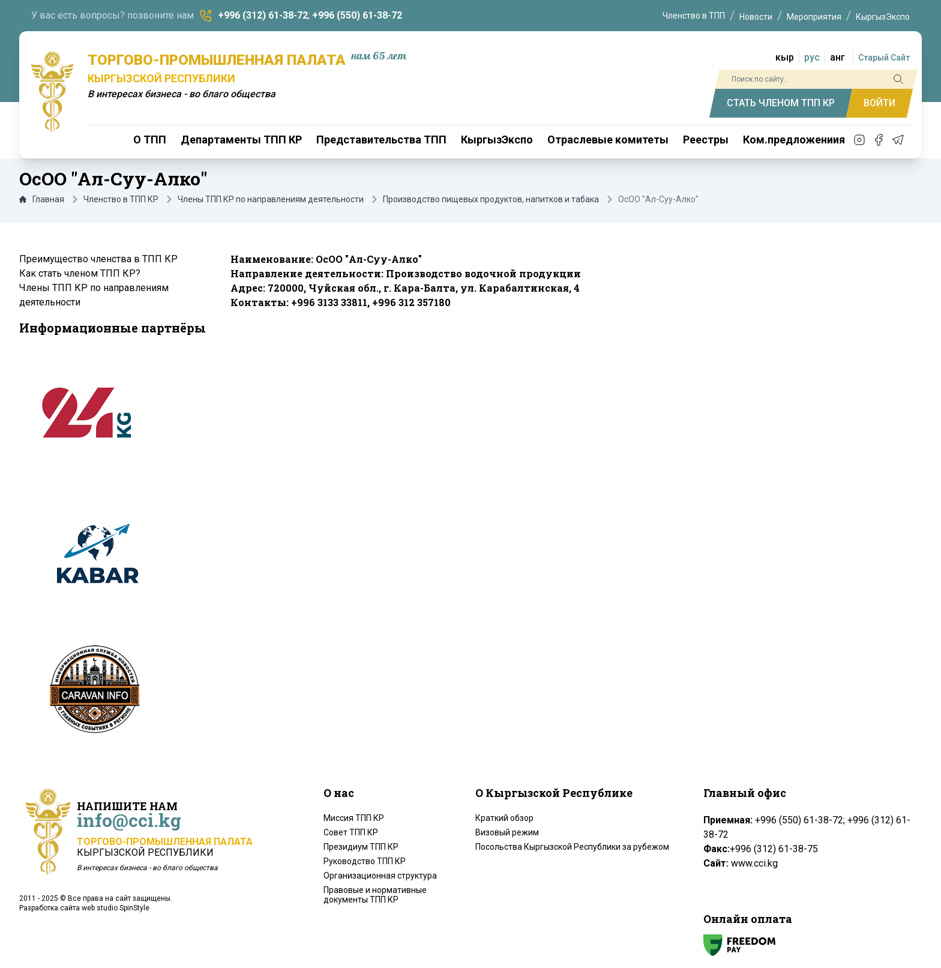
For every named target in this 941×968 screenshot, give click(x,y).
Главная (41, 199)
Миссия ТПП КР (353, 818)
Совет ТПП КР (350, 832)
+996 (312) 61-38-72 (263, 15)
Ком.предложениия (794, 139)
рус (812, 57)
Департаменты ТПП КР (241, 139)
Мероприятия (814, 17)
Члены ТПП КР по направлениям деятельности (271, 199)
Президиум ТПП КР (360, 847)
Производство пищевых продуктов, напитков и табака (491, 199)
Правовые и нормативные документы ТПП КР (375, 894)
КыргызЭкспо (883, 17)
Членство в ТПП (694, 15)
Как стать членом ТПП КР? (79, 273)
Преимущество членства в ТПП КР (98, 259)
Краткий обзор (504, 818)
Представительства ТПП (381, 139)
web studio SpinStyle (115, 908)
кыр (784, 57)
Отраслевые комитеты (608, 139)
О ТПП (149, 139)
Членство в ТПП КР (120, 199)
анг (837, 57)
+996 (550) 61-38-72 (357, 15)
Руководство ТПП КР (364, 861)
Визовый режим (507, 832)
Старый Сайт (884, 57)
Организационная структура (380, 875)
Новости (755, 17)
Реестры (706, 139)
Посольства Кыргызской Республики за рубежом (572, 847)
